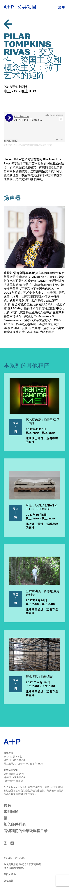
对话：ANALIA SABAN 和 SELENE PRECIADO (41, 507)
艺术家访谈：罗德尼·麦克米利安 (42, 593)
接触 (7, 805)
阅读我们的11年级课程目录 (25, 830)
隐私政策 (8, 880)
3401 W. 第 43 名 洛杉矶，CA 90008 (14, 758)
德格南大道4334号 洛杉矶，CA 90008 (14, 775)
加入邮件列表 (15, 824)
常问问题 (11, 811)
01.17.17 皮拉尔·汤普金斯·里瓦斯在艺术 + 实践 (33, 145)
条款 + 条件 (10, 874)
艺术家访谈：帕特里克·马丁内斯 (42, 421)
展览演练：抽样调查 (39, 676)
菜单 (61, 7)
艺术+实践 (8, 145)
